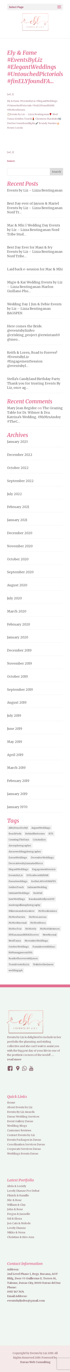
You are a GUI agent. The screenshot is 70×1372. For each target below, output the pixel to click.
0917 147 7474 (15, 1291)
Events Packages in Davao (24, 1139)
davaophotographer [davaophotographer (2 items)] (20, 845)
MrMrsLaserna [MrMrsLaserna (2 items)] (37, 917)
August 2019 (17, 702)
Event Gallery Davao (20, 1121)
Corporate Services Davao (24, 1149)
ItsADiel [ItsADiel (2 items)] (37, 893)
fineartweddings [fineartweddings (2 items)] (18, 881)
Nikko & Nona (16, 1232)
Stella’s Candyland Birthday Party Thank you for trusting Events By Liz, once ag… (33, 383)
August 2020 (17, 585)
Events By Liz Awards (21, 1112)
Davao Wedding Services (23, 1116)
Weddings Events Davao (22, 1153)
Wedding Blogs (17, 1125)
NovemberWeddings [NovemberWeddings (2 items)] (36, 940)
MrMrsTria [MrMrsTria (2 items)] (15, 928)
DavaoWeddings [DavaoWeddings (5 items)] (18, 857)
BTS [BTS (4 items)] (51, 833)
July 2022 (14, 494)
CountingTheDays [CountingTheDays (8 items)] (19, 839)
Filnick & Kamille (18, 1195)
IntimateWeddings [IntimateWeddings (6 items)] (19, 893)
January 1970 (17, 807)
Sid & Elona (14, 1218)
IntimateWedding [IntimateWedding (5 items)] (37, 887)
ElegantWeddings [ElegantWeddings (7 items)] (18, 869)
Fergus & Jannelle (18, 1214)
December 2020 (19, 533)
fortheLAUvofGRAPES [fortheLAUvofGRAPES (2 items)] (43, 881)
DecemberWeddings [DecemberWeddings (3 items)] (42, 857)
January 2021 (17, 520)
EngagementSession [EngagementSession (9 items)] (43, 869)
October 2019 (17, 677)
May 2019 (14, 742)
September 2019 (20, 690)
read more (14, 1059)
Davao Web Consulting (35, 1362)
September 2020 (20, 572)
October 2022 (18, 468)
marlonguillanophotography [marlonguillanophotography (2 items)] (24, 905)
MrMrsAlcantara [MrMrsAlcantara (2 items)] (47, 911)
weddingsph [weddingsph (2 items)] (16, 970)
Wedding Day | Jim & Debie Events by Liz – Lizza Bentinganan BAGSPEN (34, 308)
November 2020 (20, 546)
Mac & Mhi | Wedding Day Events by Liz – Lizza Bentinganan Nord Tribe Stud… (33, 229)
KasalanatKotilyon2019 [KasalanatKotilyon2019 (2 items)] (42, 899)
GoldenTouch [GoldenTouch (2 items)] (16, 887)
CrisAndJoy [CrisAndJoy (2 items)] (39, 839)
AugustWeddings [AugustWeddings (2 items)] (40, 827)
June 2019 (14, 729)
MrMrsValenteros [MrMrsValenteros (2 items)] (50, 928)
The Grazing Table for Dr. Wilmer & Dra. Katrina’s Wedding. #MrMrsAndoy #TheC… (35, 414)
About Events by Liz (19, 1107)
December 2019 (19, 650)
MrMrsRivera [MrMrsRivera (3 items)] (38, 922)
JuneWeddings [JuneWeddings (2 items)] (17, 899)
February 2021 (18, 507)
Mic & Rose (14, 1200)
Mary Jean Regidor (22, 408)
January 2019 (17, 794)
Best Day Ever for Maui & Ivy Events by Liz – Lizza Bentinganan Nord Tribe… (35, 251)
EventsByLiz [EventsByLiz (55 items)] (16, 875)
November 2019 (19, 663)
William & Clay (16, 1204)
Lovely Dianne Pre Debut (23, 1190)
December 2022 (19, 455)
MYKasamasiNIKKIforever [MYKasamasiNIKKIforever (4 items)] (24, 934)
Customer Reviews (19, 1130)
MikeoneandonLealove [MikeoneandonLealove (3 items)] (22, 911)
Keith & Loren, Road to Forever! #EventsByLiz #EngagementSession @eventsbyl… (32, 359)
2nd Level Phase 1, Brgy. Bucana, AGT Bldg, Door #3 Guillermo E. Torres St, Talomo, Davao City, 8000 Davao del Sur (34, 1278)
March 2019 (16, 768)
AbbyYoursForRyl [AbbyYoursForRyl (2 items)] (18, 827)
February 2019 (18, 781)
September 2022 (20, 481)
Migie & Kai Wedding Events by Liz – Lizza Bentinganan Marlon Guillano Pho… (34, 286)
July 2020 (14, 598)
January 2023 (17, 442)
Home (11, 1102)
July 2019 (14, 716)
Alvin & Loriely (16, 1186)
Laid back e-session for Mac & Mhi (35, 269)
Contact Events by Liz (21, 1135)
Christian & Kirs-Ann (20, 1237)
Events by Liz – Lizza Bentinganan (35, 190)
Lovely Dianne (16, 1228)
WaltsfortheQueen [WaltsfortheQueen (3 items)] (43, 964)
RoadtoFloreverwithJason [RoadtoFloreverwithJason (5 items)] (23, 958)
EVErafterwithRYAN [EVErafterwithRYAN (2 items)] (37, 875)
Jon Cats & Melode (19, 1223)
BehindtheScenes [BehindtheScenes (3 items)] (35, 833)
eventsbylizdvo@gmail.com (26, 1300)
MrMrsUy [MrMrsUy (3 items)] (30, 928)
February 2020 (18, 624)
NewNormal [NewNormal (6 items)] (49, 934)
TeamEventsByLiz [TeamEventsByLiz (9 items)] (19, 964)
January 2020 (17, 637)
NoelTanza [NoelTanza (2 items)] (15, 940)
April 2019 (15, 755)
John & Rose (15, 1209)
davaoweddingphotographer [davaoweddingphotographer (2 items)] (25, 851)
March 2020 (16, 611)
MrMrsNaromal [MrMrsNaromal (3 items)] (18, 922)
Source (11, 161)
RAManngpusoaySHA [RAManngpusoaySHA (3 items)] (20, 952)
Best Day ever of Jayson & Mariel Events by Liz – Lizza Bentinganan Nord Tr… (35, 207)
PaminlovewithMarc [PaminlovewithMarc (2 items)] (43, 946)
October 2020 (18, 559)
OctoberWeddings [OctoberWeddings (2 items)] (19, 946)
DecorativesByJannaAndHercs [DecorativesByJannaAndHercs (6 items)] (26, 863)
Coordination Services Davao (26, 1144)
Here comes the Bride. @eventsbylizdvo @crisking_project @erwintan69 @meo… (33, 333)
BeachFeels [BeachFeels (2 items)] (15, 833)
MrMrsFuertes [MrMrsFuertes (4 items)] (17, 917)
